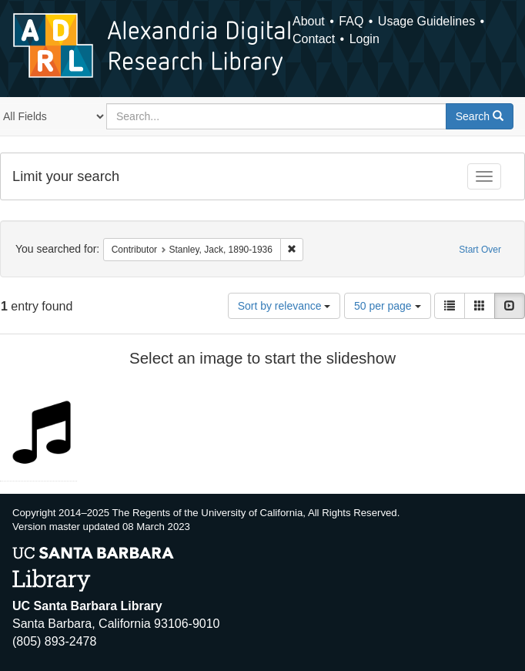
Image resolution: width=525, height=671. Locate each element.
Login (364, 38)
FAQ (351, 21)
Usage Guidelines (426, 21)
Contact (314, 38)
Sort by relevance (284, 306)
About (309, 21)
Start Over (480, 249)
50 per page (387, 306)
